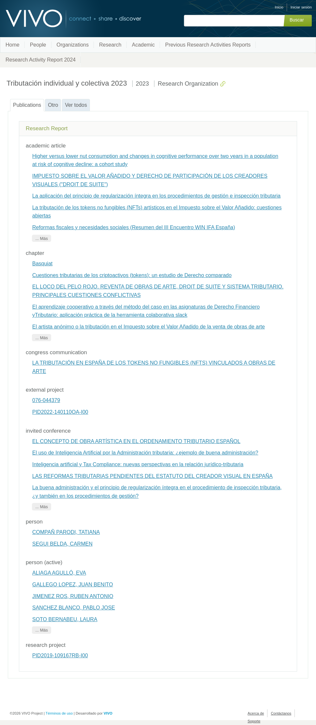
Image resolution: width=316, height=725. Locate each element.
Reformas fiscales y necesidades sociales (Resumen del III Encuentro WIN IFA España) (133, 227)
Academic (143, 45)
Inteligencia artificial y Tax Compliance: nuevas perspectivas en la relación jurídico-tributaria (137, 464)
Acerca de (256, 713)
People (38, 45)
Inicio (279, 7)
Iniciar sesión (301, 7)
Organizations (73, 45)
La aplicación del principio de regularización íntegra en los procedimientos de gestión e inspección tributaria (156, 196)
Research (110, 45)
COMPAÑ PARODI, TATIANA (66, 532)
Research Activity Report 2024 (41, 60)
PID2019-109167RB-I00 (60, 655)
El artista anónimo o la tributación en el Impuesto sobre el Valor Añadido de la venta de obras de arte (148, 326)
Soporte (254, 721)
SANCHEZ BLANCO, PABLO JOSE (73, 607)
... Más (41, 238)
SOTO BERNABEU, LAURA (64, 619)
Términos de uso (59, 713)
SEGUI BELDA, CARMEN (62, 544)
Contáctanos (281, 713)
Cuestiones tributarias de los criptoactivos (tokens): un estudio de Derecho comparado (132, 275)
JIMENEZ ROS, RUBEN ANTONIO (72, 596)
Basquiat (42, 263)
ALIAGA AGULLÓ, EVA (59, 573)
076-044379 (46, 400)
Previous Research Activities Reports (208, 45)
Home (13, 45)
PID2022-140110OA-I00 (60, 412)
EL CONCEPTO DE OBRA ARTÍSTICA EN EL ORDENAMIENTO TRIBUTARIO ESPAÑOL (136, 441)
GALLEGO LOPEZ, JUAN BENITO (72, 584)
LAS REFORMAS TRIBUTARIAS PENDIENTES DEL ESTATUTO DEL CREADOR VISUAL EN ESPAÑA (152, 476)
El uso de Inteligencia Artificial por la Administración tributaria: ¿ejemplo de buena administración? (145, 452)
